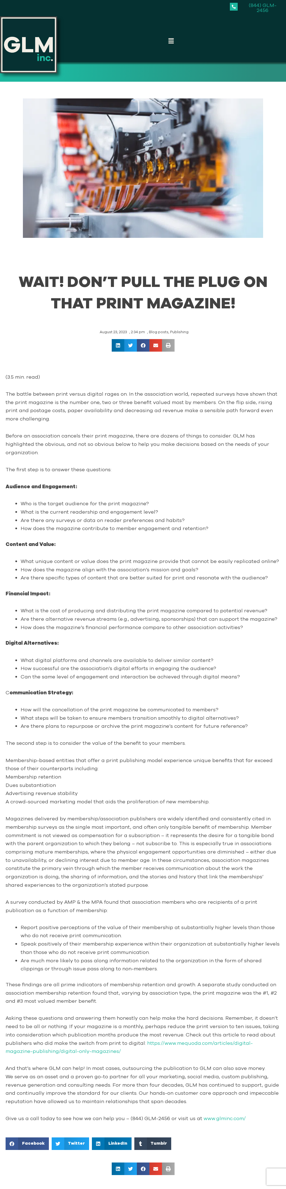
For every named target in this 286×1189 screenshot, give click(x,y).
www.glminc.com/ (225, 1118)
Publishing (179, 332)
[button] (171, 41)
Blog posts (158, 332)
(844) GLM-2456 (263, 8)
